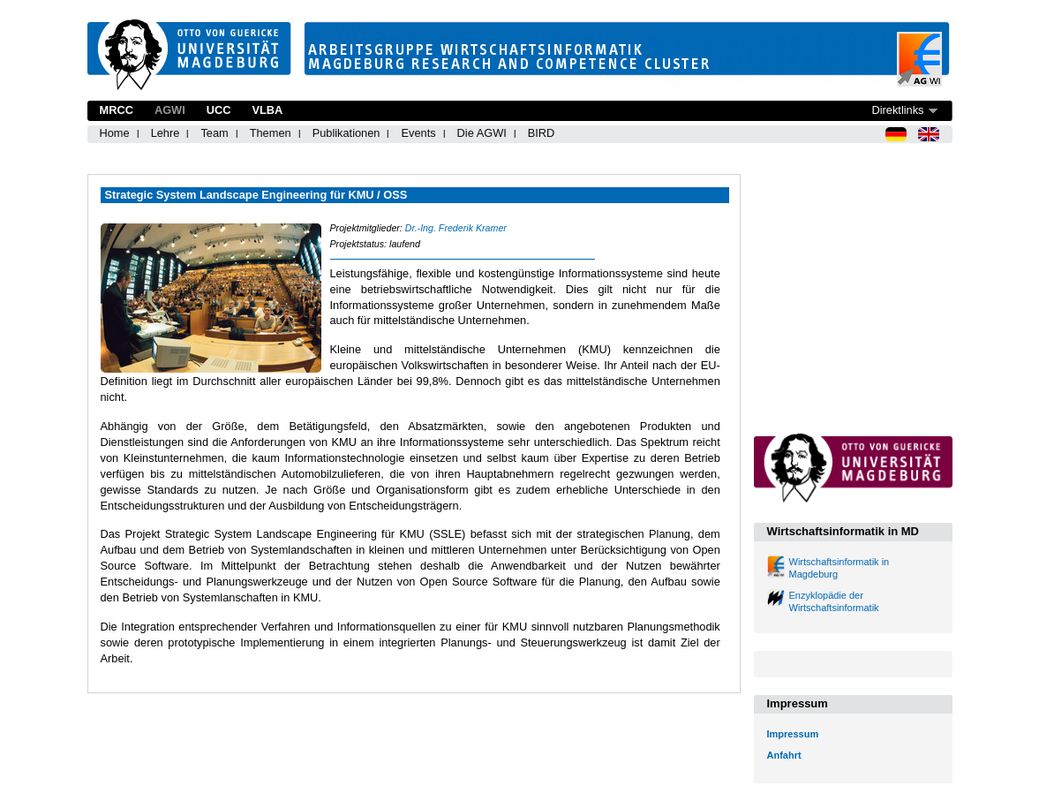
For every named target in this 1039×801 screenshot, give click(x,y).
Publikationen (346, 133)
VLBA (267, 110)
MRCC (116, 110)
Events (418, 133)
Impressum (793, 734)
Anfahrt (784, 755)
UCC (219, 110)
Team (214, 133)
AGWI (169, 110)
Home (115, 133)
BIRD (541, 133)
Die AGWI (482, 133)
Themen (270, 133)
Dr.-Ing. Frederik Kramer (456, 228)
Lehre (165, 133)
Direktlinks (897, 110)
